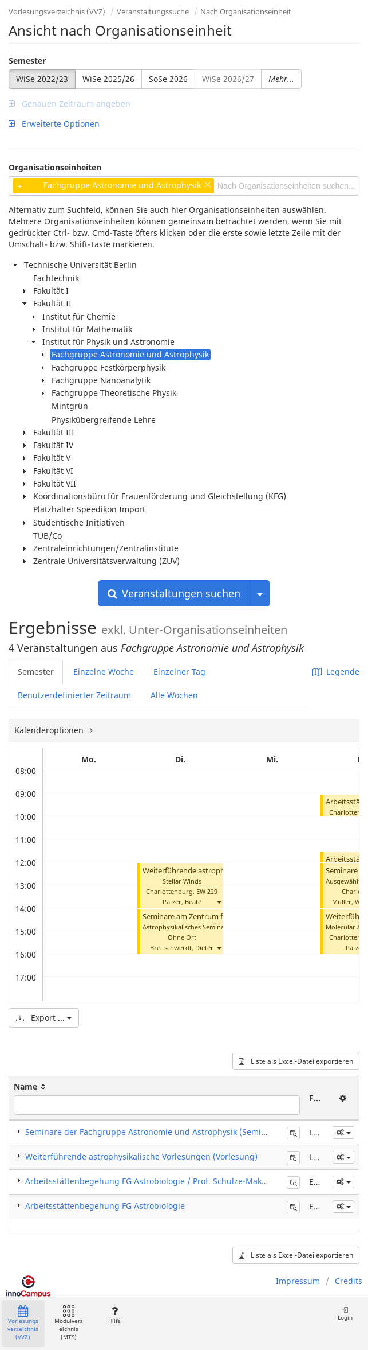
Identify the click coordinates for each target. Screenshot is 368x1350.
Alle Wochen (174, 695)
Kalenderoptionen (50, 730)
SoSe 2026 (168, 78)
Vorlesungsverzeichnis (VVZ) (57, 11)
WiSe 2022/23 (42, 78)
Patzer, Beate (182, 901)
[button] (218, 902)
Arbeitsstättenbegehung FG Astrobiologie (105, 1205)
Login (345, 1313)
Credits (348, 1280)
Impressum (298, 1280)
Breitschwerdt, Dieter (181, 947)
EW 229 (206, 891)
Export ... (44, 1017)
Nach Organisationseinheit (245, 11)
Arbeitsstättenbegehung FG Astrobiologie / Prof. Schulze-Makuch (150, 1181)
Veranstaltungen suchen (174, 593)
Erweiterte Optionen (54, 123)
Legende (335, 671)
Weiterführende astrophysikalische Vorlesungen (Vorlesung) (141, 1156)
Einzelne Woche (103, 671)
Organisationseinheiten (55, 167)
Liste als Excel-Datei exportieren (296, 1061)
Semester (27, 60)
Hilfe (114, 1315)
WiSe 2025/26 (108, 78)
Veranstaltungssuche (153, 11)
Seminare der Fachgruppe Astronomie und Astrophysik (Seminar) (151, 1131)
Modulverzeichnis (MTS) (68, 1323)
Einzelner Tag (179, 671)
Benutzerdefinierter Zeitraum (74, 695)
